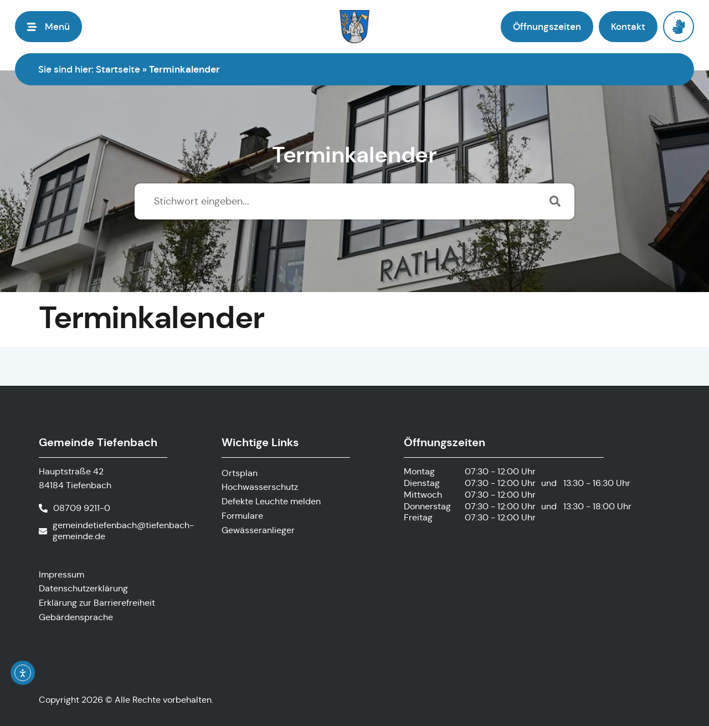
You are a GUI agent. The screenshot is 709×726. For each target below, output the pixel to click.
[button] (48, 26)
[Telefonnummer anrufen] (74, 508)
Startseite (118, 69)
